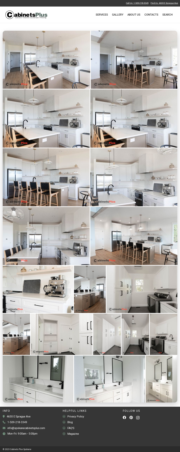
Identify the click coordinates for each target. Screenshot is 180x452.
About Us (133, 14)
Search (167, 14)
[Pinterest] (131, 418)
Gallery (117, 14)
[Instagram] (138, 418)
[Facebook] (124, 418)
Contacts (151, 14)
